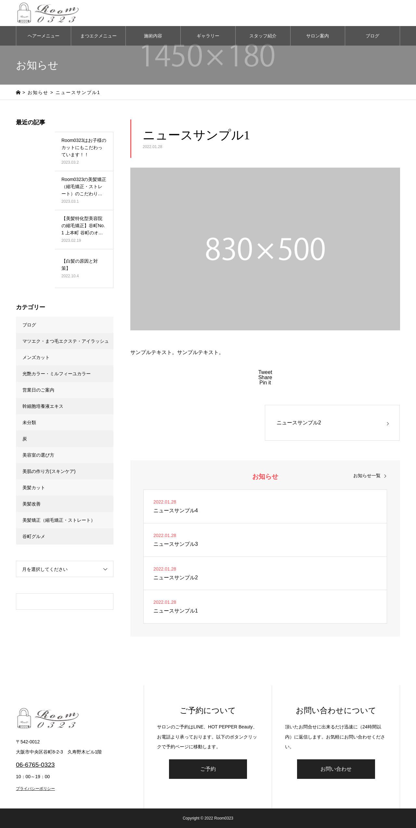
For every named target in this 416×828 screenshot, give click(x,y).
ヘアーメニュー (43, 35)
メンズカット (36, 357)
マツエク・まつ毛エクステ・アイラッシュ (65, 341)
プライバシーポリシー (35, 788)
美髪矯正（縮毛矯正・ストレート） (58, 520)
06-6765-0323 (35, 764)
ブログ (372, 35)
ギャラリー (208, 35)
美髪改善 (31, 503)
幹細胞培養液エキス (42, 406)
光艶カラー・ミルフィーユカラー (56, 373)
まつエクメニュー (98, 35)
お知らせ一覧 (367, 475)
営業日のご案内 (38, 390)
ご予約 (208, 769)
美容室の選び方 (38, 455)
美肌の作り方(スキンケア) (48, 471)
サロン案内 (317, 35)
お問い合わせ (336, 769)
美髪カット (33, 487)
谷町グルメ (33, 536)
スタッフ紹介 (263, 35)
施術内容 (153, 35)
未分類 (29, 422)
